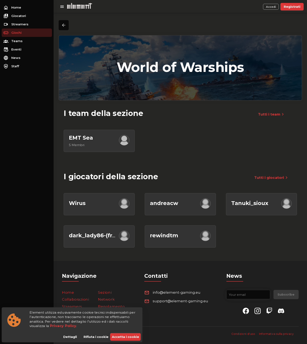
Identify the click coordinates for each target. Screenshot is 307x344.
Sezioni (105, 292)
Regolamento (111, 306)
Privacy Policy (63, 326)
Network (106, 299)
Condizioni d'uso (243, 333)
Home (68, 292)
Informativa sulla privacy (276, 333)
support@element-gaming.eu (180, 301)
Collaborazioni (75, 299)
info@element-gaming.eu (176, 292)
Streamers (72, 306)
